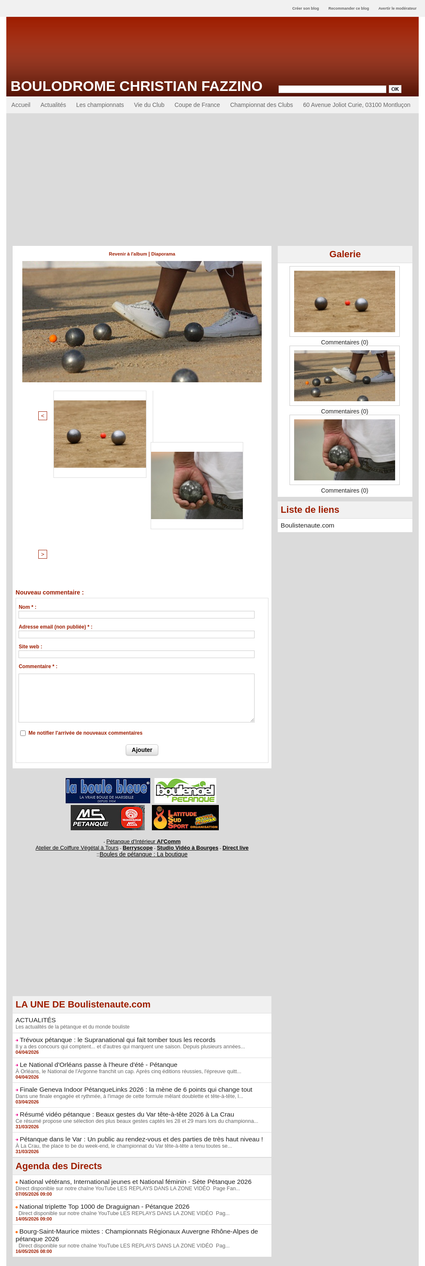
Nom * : (27, 469)
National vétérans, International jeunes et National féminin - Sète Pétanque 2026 (124, 1035)
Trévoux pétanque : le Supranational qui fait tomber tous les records (108, 897)
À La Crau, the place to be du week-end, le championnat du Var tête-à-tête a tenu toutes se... (119, 1000)
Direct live (222, 707)
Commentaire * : (38, 529)
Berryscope (138, 707)
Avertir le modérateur (397, 8)
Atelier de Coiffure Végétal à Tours (86, 707)
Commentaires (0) (344, 342)
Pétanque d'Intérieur (143, 702)
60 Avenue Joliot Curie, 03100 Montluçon (356, 104)
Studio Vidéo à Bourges (181, 707)
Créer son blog (305, 8)
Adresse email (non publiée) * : (55, 489)
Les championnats (100, 104)
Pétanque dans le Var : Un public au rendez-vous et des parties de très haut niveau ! (130, 993)
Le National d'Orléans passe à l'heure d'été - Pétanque (91, 921)
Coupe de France (197, 104)
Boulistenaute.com (305, 525)
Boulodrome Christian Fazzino (137, 86)
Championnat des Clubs (261, 104)
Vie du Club (149, 104)
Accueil (20, 104)
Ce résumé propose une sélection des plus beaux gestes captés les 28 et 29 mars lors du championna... (132, 976)
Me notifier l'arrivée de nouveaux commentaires (86, 595)
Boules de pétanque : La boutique (143, 713)
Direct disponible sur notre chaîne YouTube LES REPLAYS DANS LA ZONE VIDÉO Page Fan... (123, 1042)
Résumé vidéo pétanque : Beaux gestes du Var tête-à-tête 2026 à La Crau (116, 969)
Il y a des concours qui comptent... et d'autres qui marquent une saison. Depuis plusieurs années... (126, 904)
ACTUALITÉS (34, 878)
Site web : (30, 509)
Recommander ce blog (349, 8)
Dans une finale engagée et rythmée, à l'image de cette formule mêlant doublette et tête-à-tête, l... (125, 952)
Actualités (53, 104)
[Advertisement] (212, 176)
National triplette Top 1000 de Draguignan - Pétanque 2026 (96, 1059)
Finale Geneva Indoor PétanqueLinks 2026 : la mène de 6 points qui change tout (125, 945)
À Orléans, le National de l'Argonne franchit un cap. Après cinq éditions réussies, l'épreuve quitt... (124, 928)
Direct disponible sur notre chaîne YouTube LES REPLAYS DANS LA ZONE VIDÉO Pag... (118, 1066)
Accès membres (212, 1257)
